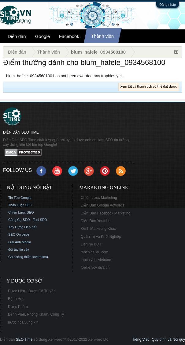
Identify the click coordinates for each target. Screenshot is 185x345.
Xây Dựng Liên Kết (22, 227)
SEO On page (18, 234)
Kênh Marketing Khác (98, 228)
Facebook (69, 36)
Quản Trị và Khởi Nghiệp (101, 236)
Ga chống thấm (19, 257)
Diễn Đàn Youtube (95, 221)
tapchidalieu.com (94, 252)
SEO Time (24, 339)
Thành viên (102, 36)
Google (42, 36)
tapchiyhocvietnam (96, 260)
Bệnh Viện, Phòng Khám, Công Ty (36, 314)
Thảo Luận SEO (20, 205)
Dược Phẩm (18, 307)
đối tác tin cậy (18, 249)
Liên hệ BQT (91, 244)
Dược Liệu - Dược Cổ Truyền (32, 291)
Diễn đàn (17, 36)
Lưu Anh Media (19, 242)
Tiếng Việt (140, 339)
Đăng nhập (167, 4)
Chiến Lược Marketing (99, 197)
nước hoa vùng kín (23, 322)
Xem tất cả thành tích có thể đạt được (148, 86)
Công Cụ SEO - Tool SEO (27, 220)
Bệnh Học (16, 299)
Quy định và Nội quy (168, 339)
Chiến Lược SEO (21, 212)
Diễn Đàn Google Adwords (102, 205)
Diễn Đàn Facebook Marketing (105, 213)
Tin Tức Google (19, 197)
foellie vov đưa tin (95, 267)
